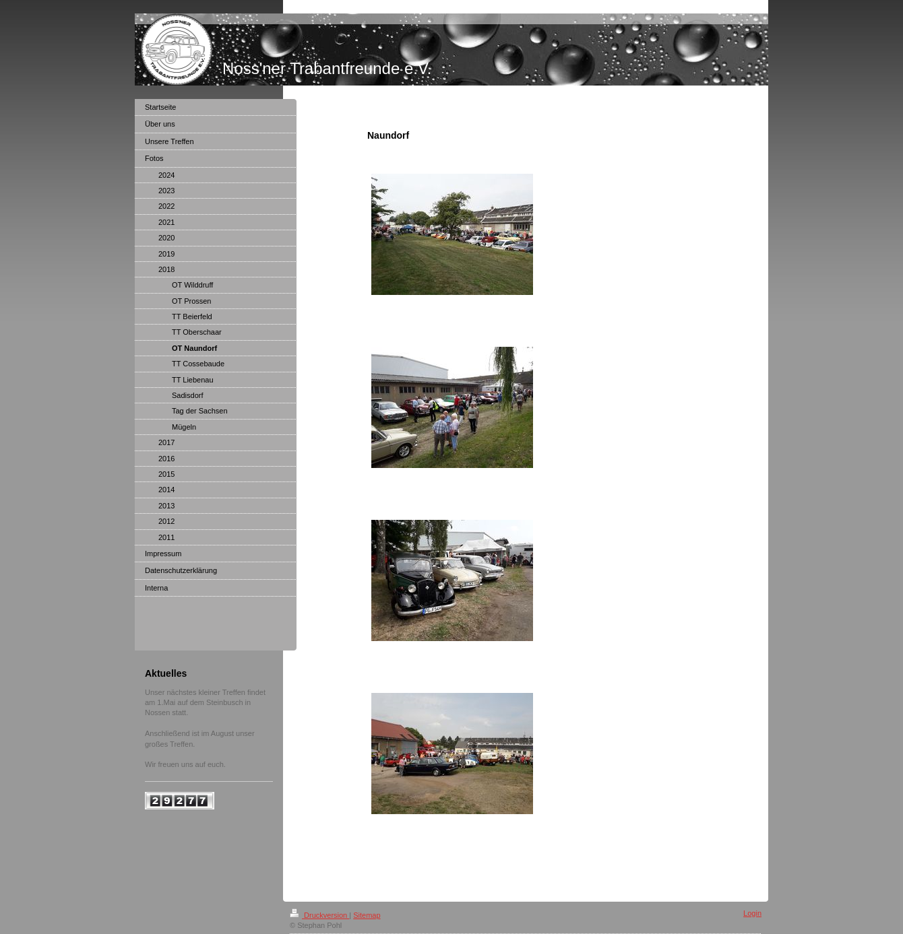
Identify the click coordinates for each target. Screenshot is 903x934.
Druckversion (319, 915)
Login (752, 913)
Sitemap (366, 915)
